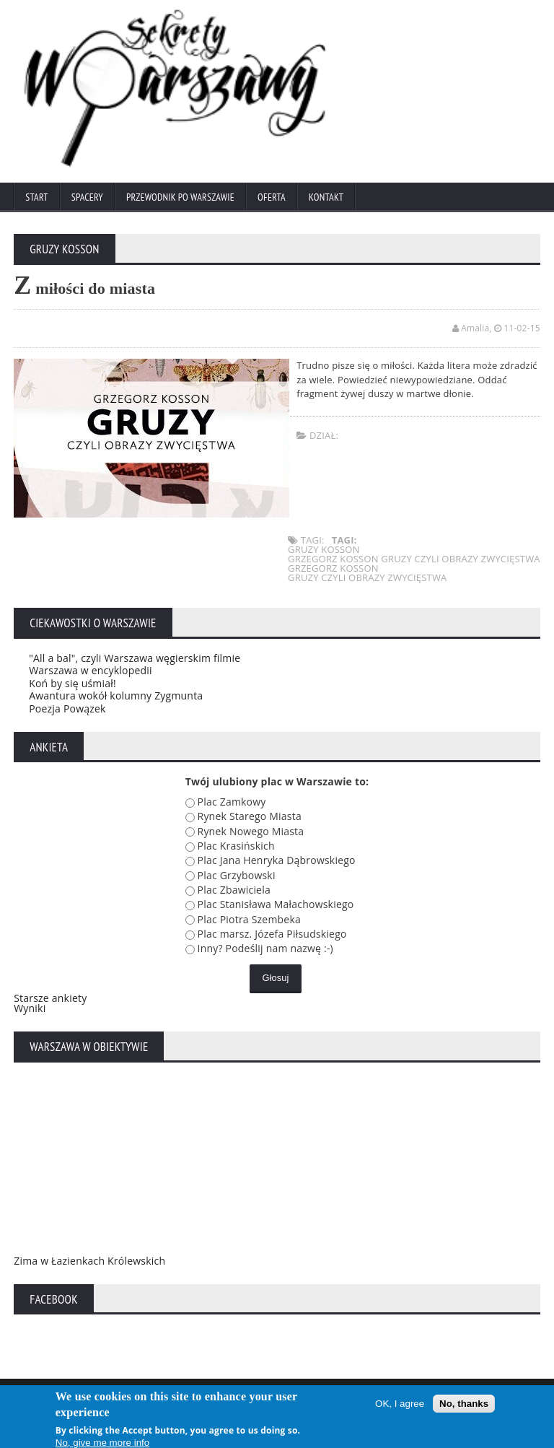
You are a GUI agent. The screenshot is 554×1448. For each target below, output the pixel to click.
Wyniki (29, 1008)
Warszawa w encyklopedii (90, 670)
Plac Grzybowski (237, 875)
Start (36, 197)
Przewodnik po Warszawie (180, 197)
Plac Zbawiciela (234, 890)
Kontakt (326, 197)
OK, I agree (399, 1406)
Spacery (87, 197)
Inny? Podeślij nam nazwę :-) (265, 948)
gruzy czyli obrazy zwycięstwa (367, 577)
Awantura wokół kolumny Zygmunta (116, 695)
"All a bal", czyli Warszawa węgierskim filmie (134, 658)
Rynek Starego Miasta (250, 816)
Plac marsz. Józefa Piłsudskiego (272, 934)
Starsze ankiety (50, 998)
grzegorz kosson (333, 568)
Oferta (272, 197)
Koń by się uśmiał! (72, 683)
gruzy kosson (324, 549)
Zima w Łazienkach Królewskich (89, 1261)
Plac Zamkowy (232, 801)
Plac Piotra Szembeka (249, 919)
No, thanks (463, 1406)
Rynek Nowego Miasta (251, 831)
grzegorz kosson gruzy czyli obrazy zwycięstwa (414, 558)
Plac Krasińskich (236, 845)
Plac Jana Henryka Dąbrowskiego (277, 860)
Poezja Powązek (67, 708)
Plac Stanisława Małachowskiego (276, 904)
